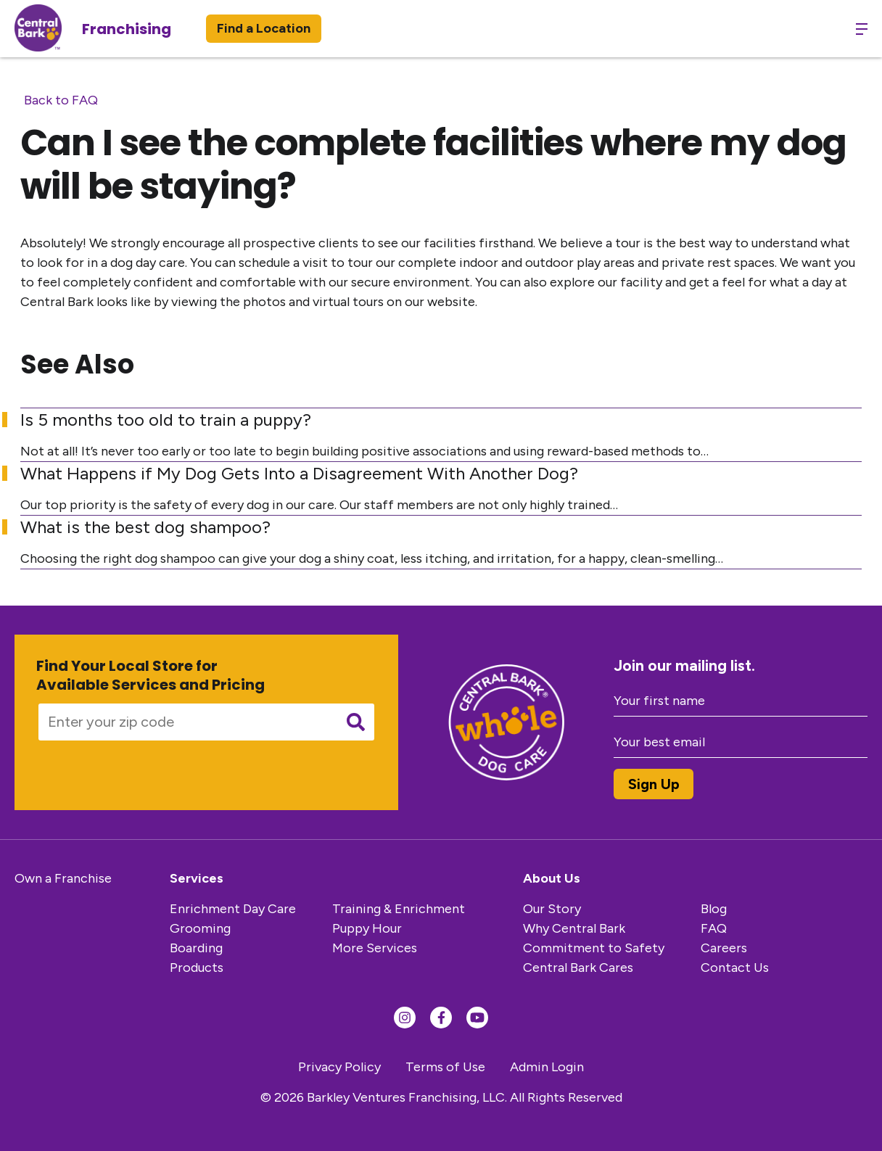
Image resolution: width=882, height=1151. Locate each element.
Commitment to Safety (593, 948)
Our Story (552, 909)
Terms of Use (445, 1067)
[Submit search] (355, 722)
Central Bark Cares (578, 967)
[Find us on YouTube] (477, 1017)
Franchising (126, 29)
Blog (714, 909)
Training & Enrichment (398, 909)
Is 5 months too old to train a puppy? (165, 419)
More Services (374, 948)
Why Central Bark (574, 928)
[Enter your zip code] (183, 722)
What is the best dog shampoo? (145, 526)
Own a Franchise (63, 878)
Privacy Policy (339, 1067)
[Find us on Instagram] (405, 1017)
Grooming (200, 928)
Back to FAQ (61, 100)
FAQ (714, 928)
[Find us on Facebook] (441, 1017)
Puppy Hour (367, 928)
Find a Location (263, 28)
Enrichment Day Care (233, 909)
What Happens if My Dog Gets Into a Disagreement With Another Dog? (299, 473)
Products (196, 967)
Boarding (196, 948)
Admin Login (547, 1067)
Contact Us (735, 967)
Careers (724, 948)
